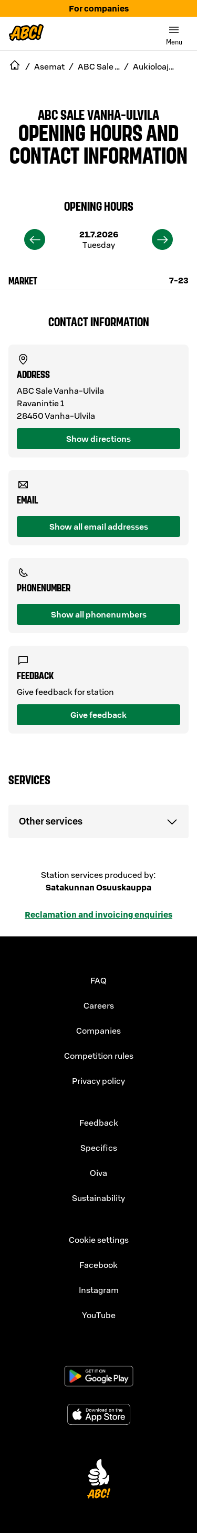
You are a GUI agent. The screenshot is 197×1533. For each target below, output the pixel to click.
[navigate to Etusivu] (14, 66)
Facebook (98, 1265)
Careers (99, 1005)
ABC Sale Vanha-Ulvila (98, 114)
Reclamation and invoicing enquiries (98, 914)
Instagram (99, 1290)
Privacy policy (98, 1081)
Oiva (98, 1173)
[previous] (34, 239)
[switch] (174, 33)
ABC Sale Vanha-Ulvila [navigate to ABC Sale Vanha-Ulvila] (99, 66)
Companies (98, 1030)
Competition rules (98, 1055)
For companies (99, 8)
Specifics (98, 1147)
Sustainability (98, 1198)
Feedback (98, 1122)
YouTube (99, 1315)
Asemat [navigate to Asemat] (49, 66)
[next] (162, 239)
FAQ (98, 980)
